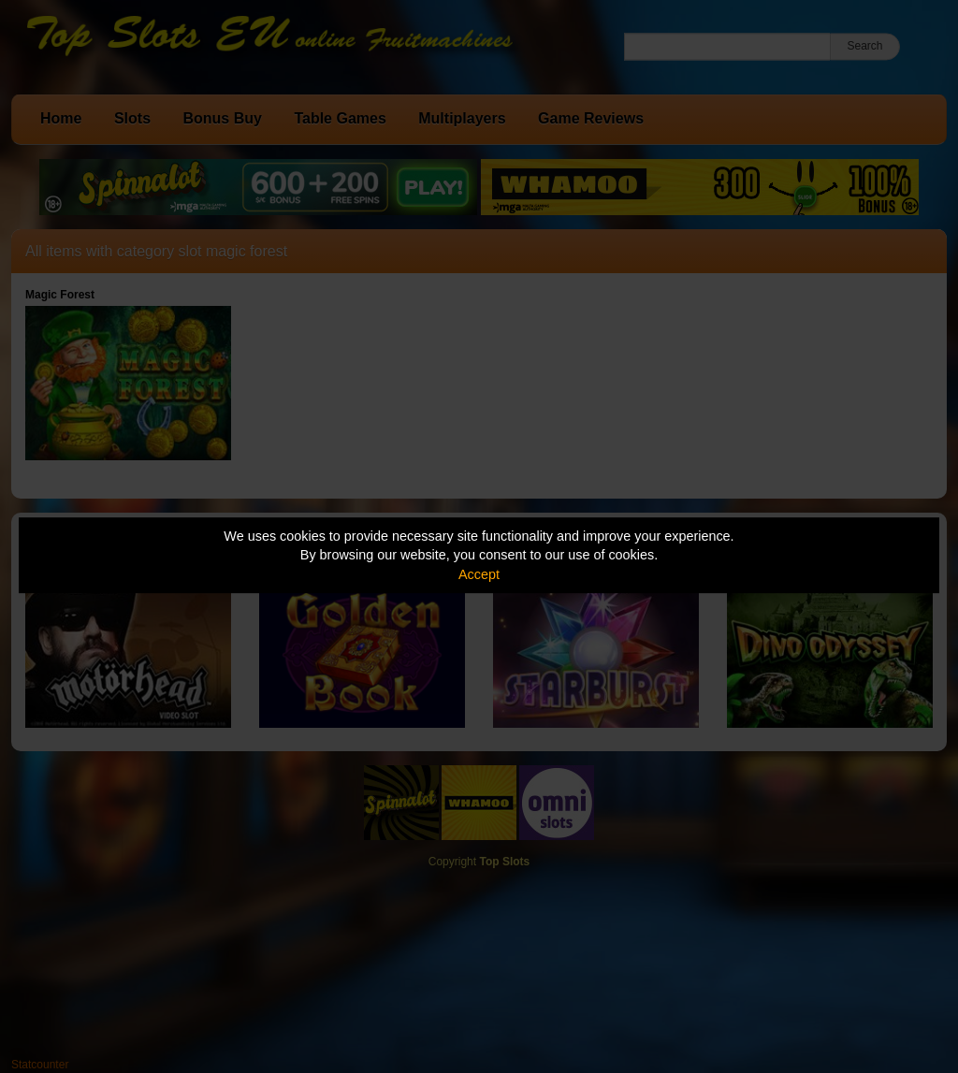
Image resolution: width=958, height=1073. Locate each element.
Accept (479, 574)
